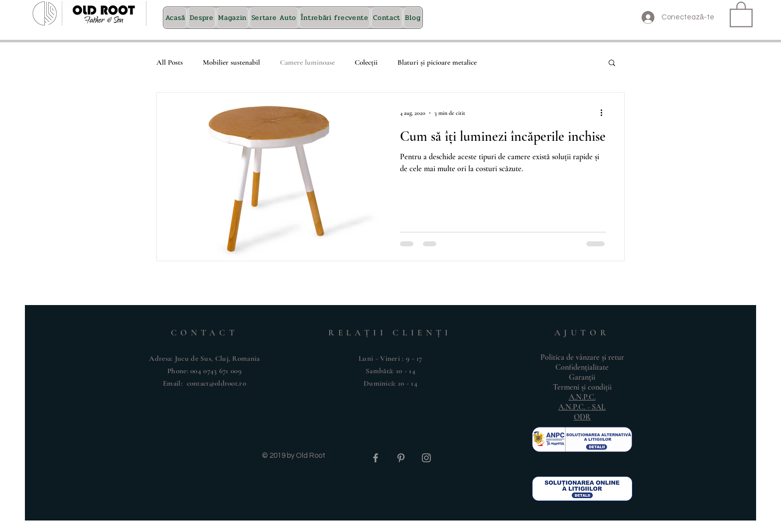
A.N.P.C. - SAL (582, 407)
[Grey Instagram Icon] (426, 458)
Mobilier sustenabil (231, 62)
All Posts (169, 62)
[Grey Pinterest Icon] (401, 458)
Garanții (582, 377)
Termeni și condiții (582, 387)
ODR (582, 417)
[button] (741, 13)
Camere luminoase (307, 62)
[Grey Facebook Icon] (376, 458)
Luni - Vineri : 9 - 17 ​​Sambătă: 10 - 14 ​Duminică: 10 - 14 (390, 371)
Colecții (366, 62)
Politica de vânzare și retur (582, 357)
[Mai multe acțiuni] (605, 113)
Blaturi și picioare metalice (437, 62)
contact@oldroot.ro (216, 383)
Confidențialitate (582, 367)
